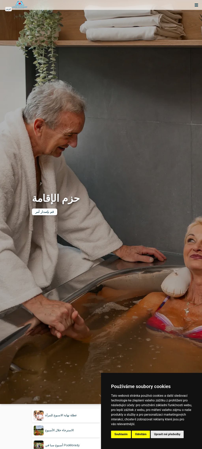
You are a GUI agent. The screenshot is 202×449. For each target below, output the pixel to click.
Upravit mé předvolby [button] (167, 434)
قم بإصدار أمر (44, 211)
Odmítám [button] (141, 434)
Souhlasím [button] (121, 434)
